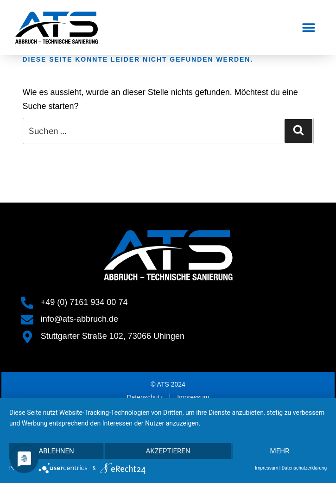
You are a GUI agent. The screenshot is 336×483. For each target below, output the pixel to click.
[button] (308, 27)
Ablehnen (56, 451)
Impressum (266, 467)
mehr (280, 451)
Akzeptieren (168, 451)
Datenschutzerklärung (304, 467)
